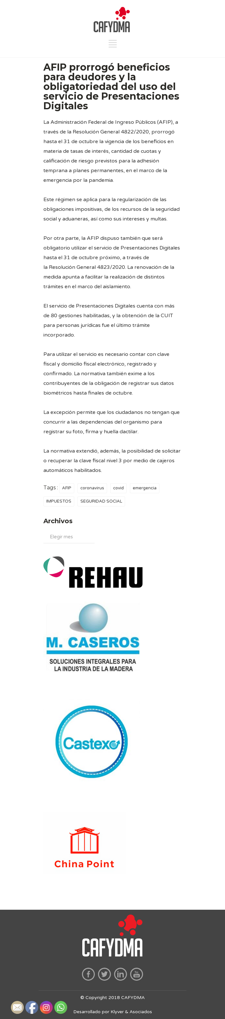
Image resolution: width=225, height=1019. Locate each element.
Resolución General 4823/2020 (87, 267)
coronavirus (92, 488)
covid (118, 488)
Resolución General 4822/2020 (111, 132)
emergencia (145, 488)
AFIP (66, 488)
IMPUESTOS (58, 501)
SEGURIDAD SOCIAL (101, 501)
